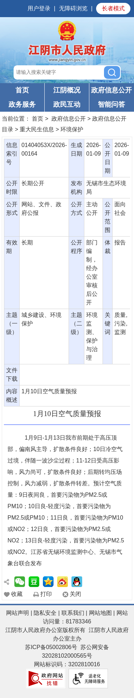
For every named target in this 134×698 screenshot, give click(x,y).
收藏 (17, 594)
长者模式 (113, 8)
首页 (22, 90)
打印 (46, 594)
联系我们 (72, 613)
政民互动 (66, 104)
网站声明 (17, 613)
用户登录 (39, 8)
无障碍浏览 (73, 8)
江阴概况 (66, 90)
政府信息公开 (111, 90)
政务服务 (22, 104)
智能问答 (111, 104)
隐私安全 (45, 613)
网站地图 (100, 613)
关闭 (75, 594)
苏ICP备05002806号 (51, 647)
